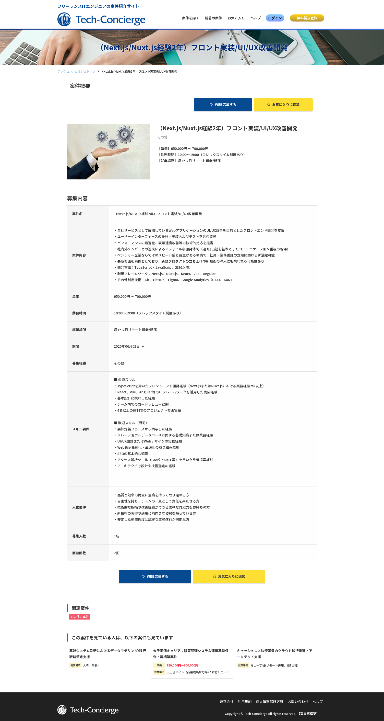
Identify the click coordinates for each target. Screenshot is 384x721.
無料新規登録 (307, 17)
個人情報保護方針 (269, 701)
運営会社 (226, 701)
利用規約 (245, 701)
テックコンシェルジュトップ (76, 71)
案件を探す (190, 17)
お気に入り (236, 17)
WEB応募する (223, 104)
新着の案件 (213, 17)
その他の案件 (79, 616)
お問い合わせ (298, 701)
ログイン (275, 17)
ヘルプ (256, 17)
